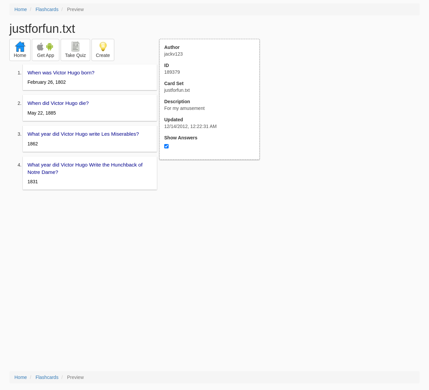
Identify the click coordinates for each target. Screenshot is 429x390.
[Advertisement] (213, 225)
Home (20, 9)
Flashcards (47, 9)
